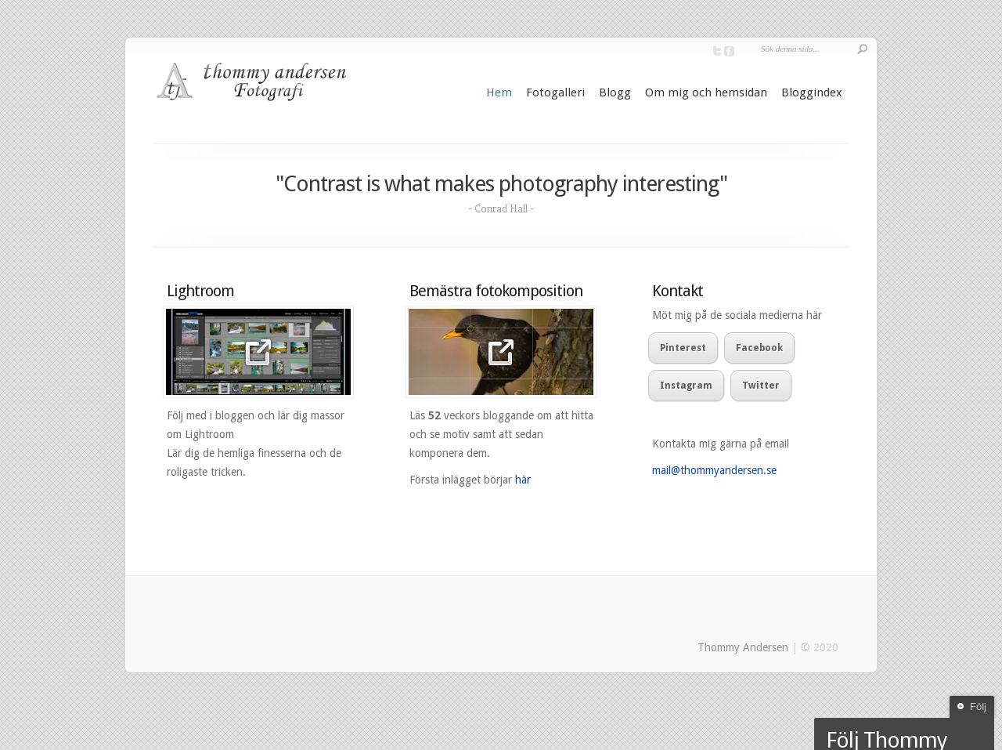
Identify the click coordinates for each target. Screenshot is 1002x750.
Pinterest (683, 347)
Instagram (686, 385)
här (523, 479)
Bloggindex (811, 92)
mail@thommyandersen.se (714, 470)
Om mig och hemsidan (706, 92)
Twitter (761, 385)
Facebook (759, 347)
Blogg (615, 92)
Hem (499, 92)
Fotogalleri (555, 92)
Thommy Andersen (742, 647)
